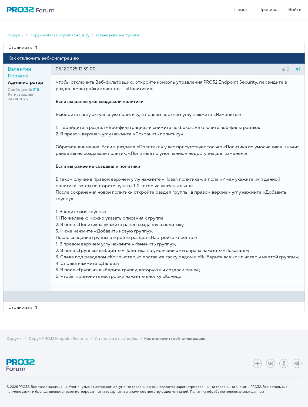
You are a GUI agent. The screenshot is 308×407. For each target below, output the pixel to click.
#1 (298, 69)
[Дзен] (257, 363)
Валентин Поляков (19, 72)
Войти (295, 10)
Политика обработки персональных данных (227, 391)
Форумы (16, 35)
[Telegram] (297, 363)
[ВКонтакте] (270, 363)
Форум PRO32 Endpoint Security (59, 35)
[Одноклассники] (283, 363)
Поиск (241, 10)
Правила (268, 10)
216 (36, 89)
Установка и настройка (117, 35)
